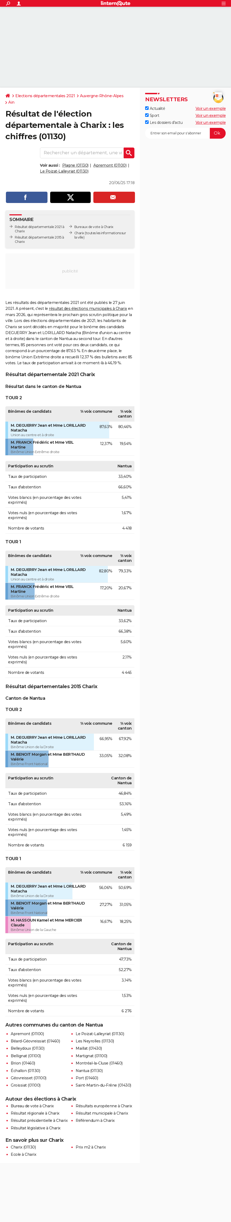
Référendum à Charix (95, 1120)
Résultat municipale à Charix (102, 1113)
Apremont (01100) (109, 165)
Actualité (155, 108)
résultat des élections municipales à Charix (88, 308)
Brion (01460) (23, 1063)
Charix (79, 233)
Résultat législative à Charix (36, 1128)
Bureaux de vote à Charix (93, 227)
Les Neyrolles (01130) (95, 1041)
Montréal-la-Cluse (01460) (99, 1063)
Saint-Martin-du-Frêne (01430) (103, 1085)
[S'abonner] (185, 133)
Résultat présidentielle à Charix (39, 1120)
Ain (11, 102)
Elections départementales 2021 (45, 95)
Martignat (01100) (91, 1055)
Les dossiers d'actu (163, 122)
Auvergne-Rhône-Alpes (101, 95)
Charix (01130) (23, 1147)
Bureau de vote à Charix (32, 1106)
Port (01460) (87, 1078)
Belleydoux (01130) (27, 1048)
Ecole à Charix (23, 1154)
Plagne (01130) (75, 165)
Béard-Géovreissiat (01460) (35, 1041)
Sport (152, 115)
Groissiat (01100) (26, 1085)
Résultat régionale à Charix (35, 1113)
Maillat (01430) (89, 1048)
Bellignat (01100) (26, 1055)
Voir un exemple (211, 108)
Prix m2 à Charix (91, 1147)
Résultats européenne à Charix (104, 1106)
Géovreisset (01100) (28, 1078)
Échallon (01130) (25, 1070)
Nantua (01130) (89, 1070)
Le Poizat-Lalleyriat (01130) (64, 171)
